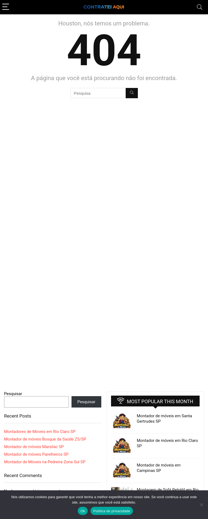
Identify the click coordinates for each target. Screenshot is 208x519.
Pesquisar (13, 393)
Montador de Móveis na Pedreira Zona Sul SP (44, 461)
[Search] (199, 7)
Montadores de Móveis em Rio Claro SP (39, 431)
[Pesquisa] (132, 93)
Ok (82, 511)
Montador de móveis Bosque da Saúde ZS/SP (45, 439)
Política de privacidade (111, 511)
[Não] (201, 504)
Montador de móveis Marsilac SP (34, 446)
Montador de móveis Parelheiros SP (36, 454)
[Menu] (6, 7)
